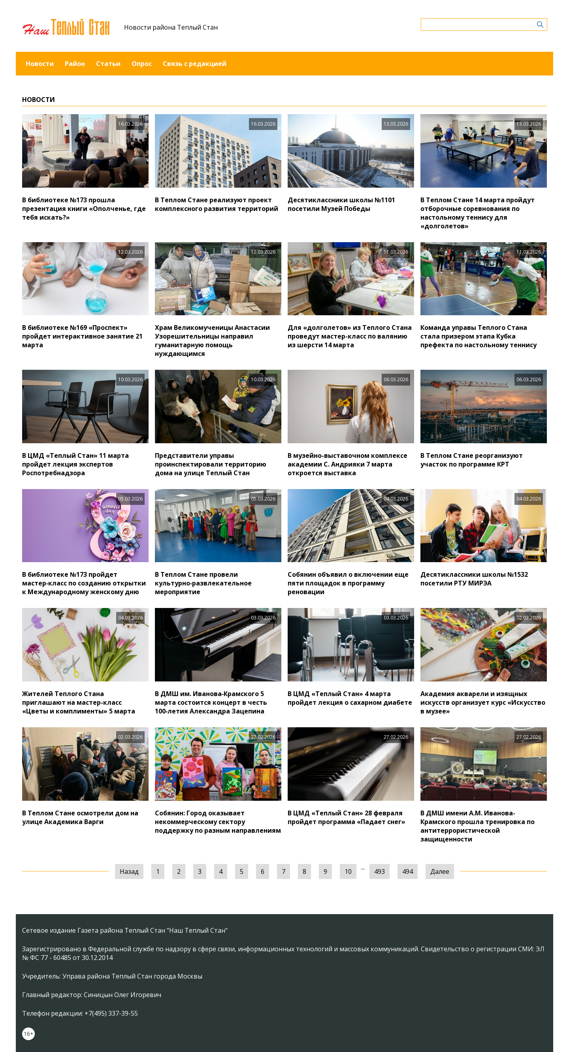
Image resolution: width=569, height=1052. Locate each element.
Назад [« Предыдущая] (129, 871)
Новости (40, 63)
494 (407, 871)
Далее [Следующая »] (439, 871)
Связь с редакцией (194, 63)
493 (379, 871)
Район (75, 63)
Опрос (142, 63)
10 (348, 871)
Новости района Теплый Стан (171, 27)
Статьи (108, 63)
